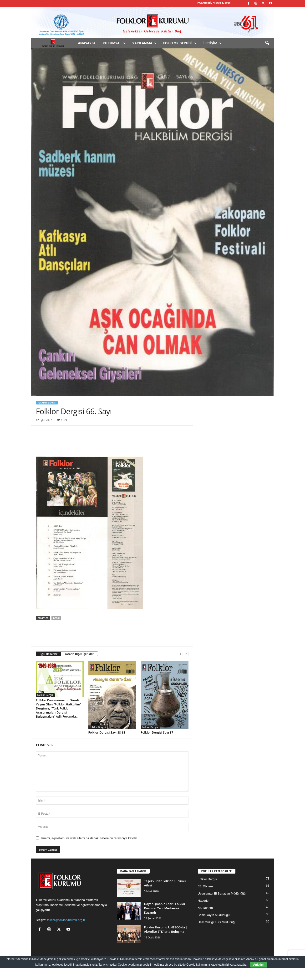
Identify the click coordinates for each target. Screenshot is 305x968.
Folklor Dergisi (180, 43)
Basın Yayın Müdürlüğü (214, 915)
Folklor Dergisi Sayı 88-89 (107, 732)
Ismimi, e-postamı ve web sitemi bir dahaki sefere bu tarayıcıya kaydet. (89, 838)
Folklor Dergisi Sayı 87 (157, 732)
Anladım (258, 964)
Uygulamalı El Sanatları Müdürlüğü (222, 893)
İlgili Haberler (49, 654)
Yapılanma (144, 43)
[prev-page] (180, 654)
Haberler (204, 900)
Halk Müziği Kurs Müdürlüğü (217, 922)
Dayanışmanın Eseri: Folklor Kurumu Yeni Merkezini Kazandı (165, 908)
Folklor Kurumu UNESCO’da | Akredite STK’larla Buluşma (166, 929)
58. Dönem (205, 908)
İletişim (212, 43)
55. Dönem (205, 886)
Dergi (56, 618)
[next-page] (186, 654)
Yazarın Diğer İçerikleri (79, 654)
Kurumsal (114, 43)
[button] (267, 43)
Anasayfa (87, 43)
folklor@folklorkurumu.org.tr (66, 920)
